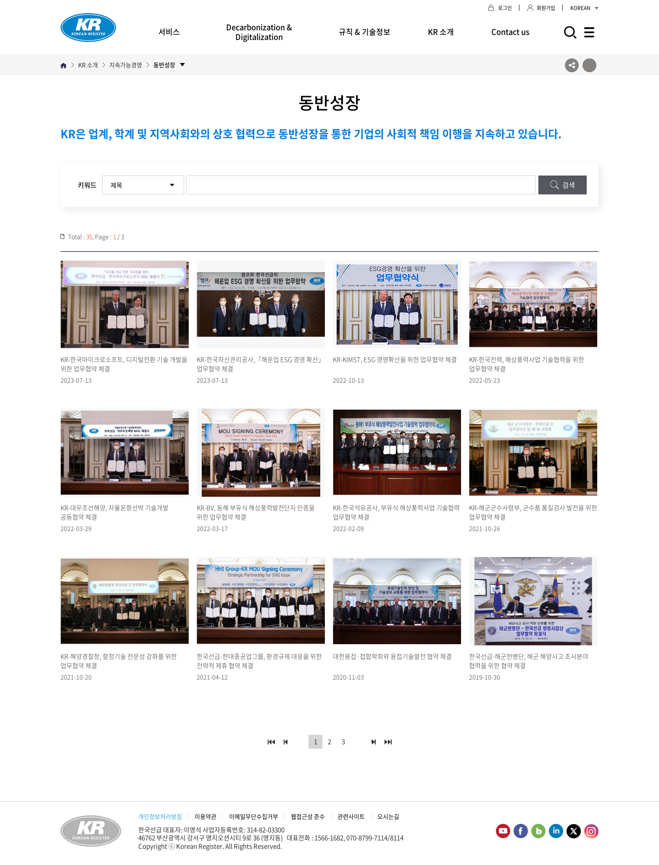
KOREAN (584, 8)
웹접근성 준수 (308, 816)
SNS (572, 65)
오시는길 (388, 816)
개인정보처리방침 (160, 816)
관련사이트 (351, 816)
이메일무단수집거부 (253, 816)
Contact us (510, 31)
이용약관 (205, 816)
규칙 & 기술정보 (364, 31)
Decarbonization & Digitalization (259, 31)
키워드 (87, 185)
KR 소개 (441, 31)
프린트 (589, 65)
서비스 (169, 31)
